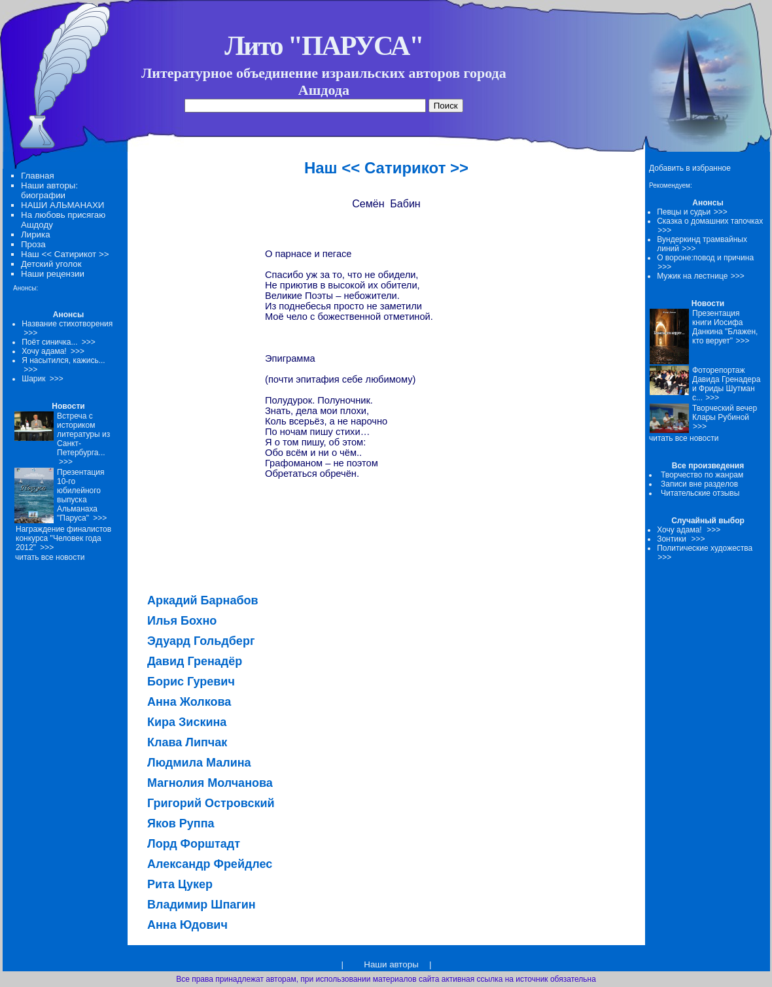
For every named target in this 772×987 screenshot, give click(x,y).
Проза (33, 244)
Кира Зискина (186, 722)
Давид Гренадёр (194, 661)
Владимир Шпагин (201, 904)
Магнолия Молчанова (210, 782)
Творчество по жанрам (702, 474)
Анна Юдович (187, 924)
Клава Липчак (187, 742)
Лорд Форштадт (193, 843)
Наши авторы (391, 964)
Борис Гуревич (191, 681)
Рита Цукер (180, 884)
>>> (721, 211)
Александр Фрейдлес (209, 864)
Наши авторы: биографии (49, 190)
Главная (37, 176)
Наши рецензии (52, 274)
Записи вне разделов (699, 484)
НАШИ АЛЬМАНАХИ (62, 205)
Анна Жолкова (189, 701)
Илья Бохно (182, 620)
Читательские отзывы (700, 493)
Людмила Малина (199, 762)
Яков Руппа (181, 823)
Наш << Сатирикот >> (65, 254)
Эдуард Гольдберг (200, 641)
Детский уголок (51, 264)
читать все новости (683, 438)
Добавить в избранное (690, 168)
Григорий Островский (211, 803)
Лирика (35, 234)
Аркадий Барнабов (202, 600)
